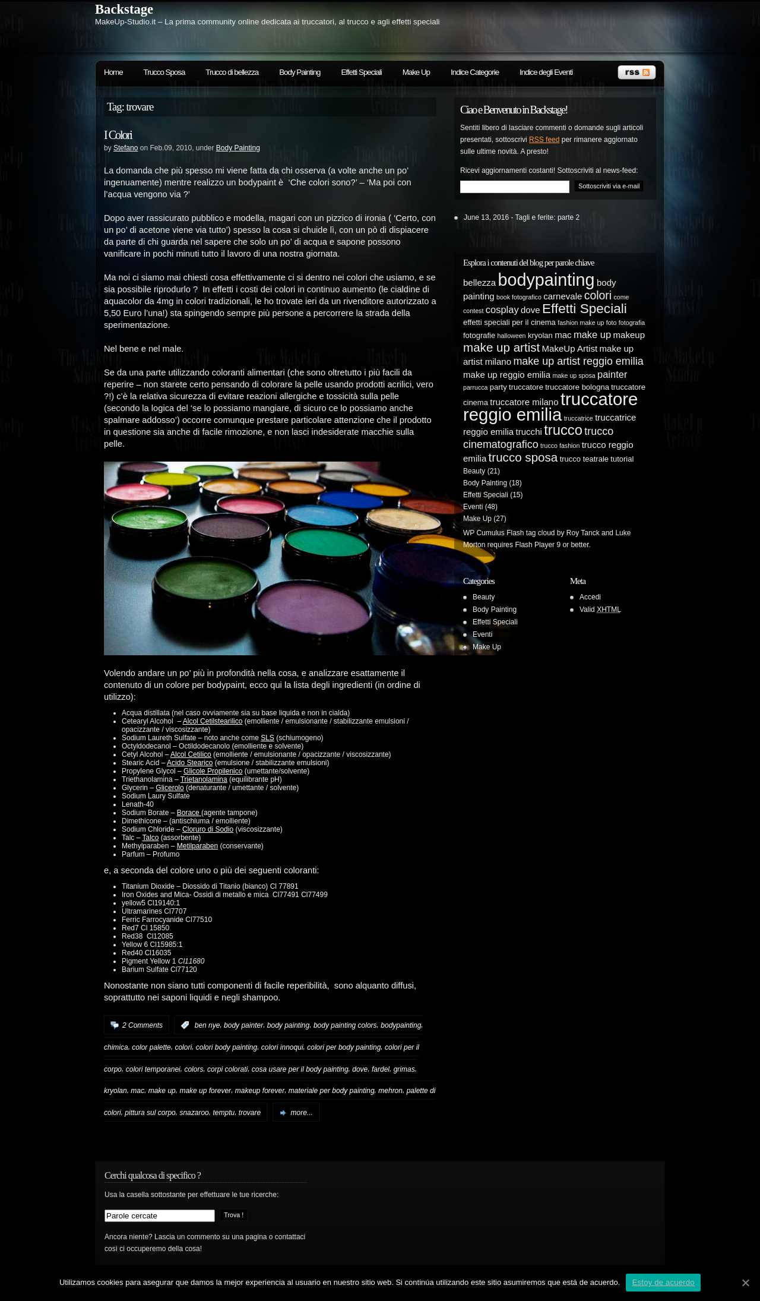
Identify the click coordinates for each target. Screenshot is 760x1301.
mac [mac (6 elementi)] (563, 335)
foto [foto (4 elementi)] (611, 322)
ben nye (207, 1025)
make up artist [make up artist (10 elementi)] (501, 347)
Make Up (416, 72)
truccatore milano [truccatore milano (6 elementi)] (524, 402)
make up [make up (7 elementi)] (592, 334)
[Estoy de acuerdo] (745, 1283)
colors (193, 1069)
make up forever (205, 1091)
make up (162, 1091)
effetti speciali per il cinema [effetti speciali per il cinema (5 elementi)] (509, 322)
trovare (250, 1113)
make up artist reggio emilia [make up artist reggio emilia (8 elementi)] (578, 361)
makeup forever (259, 1091)
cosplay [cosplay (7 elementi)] (502, 309)
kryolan (115, 1091)
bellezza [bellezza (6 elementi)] (479, 282)
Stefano (125, 148)
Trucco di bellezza (231, 72)
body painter (243, 1025)
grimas (404, 1069)
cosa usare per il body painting (300, 1069)
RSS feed (544, 139)
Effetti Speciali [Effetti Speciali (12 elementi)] (584, 308)
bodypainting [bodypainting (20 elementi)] (546, 279)
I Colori (118, 134)
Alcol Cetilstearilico (213, 721)
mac (137, 1091)
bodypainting (401, 1025)
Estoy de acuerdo (663, 1282)
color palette (151, 1047)
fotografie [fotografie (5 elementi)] (479, 335)
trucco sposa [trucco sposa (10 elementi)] (523, 457)
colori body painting (226, 1047)
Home (113, 72)
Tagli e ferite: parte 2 (547, 217)
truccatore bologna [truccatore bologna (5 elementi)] (577, 387)
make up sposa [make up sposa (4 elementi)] (573, 375)
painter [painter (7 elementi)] (612, 374)
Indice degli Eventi (546, 72)
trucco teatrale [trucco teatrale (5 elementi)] (584, 458)
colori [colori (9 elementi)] (598, 295)
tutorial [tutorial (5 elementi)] (622, 458)
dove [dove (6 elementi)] (530, 310)
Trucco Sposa (164, 72)
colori (183, 1047)
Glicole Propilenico (212, 771)
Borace (189, 813)
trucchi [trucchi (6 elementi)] (529, 432)
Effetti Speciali (361, 72)
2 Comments (142, 1025)
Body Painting (299, 72)
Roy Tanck (583, 533)
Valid (600, 609)
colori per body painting (344, 1047)
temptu (224, 1113)
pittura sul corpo (150, 1113)
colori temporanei (153, 1069)
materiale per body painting (332, 1091)
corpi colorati (227, 1069)
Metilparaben (197, 846)
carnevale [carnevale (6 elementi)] (562, 296)
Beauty (474, 471)
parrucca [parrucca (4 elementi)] (475, 387)
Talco (150, 837)
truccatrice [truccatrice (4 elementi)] (578, 418)
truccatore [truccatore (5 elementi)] (526, 387)
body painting (288, 1025)
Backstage (124, 9)
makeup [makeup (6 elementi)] (629, 335)
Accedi (590, 597)
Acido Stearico (190, 763)
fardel (381, 1069)
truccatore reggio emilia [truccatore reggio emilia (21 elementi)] (550, 406)
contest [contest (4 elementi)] (473, 310)
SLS (267, 738)
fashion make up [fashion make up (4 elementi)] (581, 322)
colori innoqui (282, 1047)
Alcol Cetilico (190, 754)
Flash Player (535, 545)
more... (302, 1113)
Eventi (473, 507)
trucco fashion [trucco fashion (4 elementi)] (560, 445)
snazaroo (193, 1113)
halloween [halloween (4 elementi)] (512, 335)
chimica (116, 1047)
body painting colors (345, 1025)
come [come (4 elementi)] (621, 297)
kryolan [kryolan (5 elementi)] (540, 335)
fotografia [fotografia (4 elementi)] (632, 322)
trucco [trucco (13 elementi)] (563, 430)
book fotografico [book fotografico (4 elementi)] (519, 297)
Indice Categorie (475, 72)
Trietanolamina (203, 779)
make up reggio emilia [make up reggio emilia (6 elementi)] (506, 375)
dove (360, 1069)
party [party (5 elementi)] (498, 387)
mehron (390, 1091)
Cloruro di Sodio (207, 829)
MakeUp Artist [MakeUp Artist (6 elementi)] (570, 348)
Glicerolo (169, 788)
